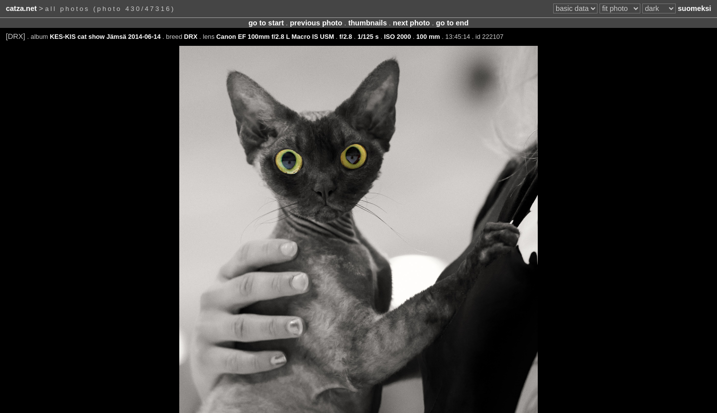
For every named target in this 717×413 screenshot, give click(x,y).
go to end (452, 23)
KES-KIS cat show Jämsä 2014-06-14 (105, 36)
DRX (191, 36)
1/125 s (368, 36)
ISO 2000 (397, 36)
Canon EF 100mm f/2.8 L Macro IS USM (275, 36)
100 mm (428, 36)
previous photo (316, 23)
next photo (411, 23)
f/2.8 (346, 36)
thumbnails (367, 23)
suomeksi (694, 8)
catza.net (21, 8)
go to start (266, 23)
